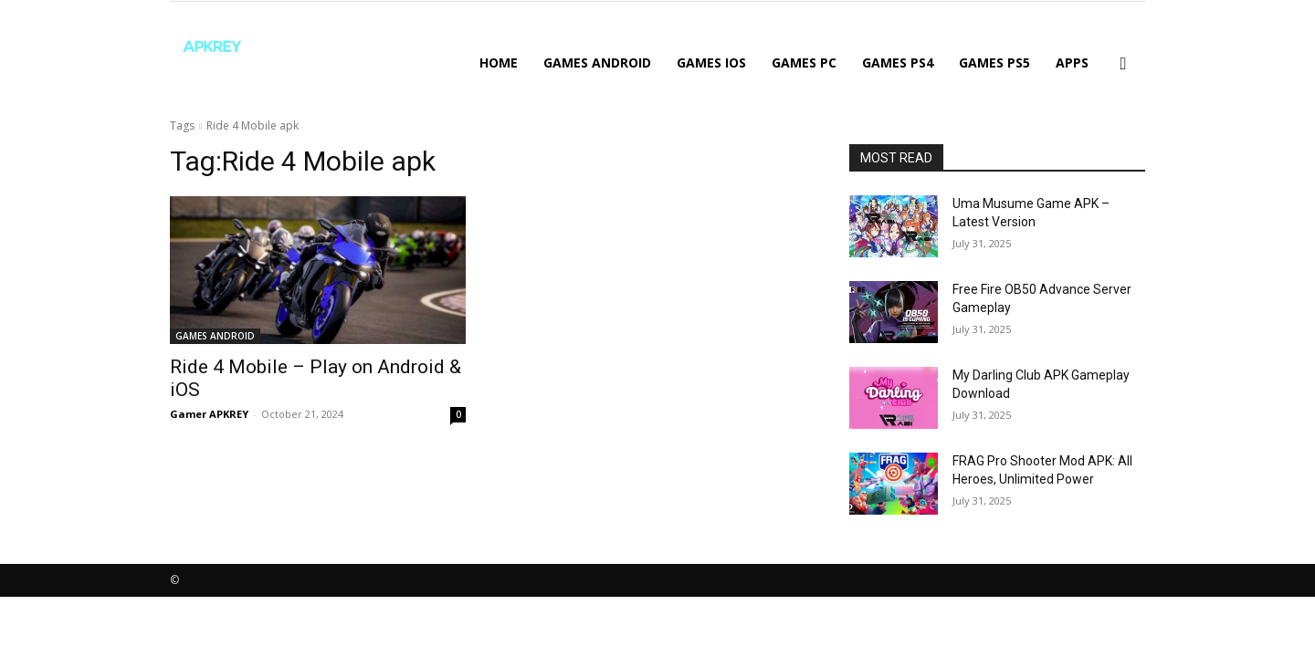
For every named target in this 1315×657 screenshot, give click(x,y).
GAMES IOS (711, 62)
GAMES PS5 (994, 62)
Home (498, 62)
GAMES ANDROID (597, 62)
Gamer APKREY (209, 414)
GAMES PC (804, 62)
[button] (1123, 64)
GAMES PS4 (897, 62)
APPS (1072, 62)
